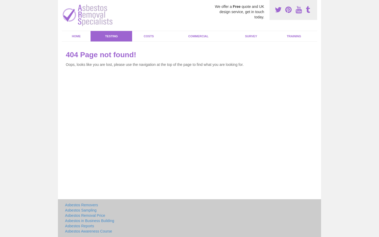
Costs (149, 36)
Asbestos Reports (79, 226)
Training (294, 36)
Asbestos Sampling (81, 210)
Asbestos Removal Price (85, 215)
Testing (111, 36)
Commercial (198, 36)
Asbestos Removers (81, 205)
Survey (251, 36)
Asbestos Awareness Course (88, 231)
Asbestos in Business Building (89, 221)
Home (76, 36)
